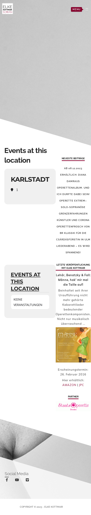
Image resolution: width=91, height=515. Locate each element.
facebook (7, 481)
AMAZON (69, 385)
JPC (81, 385)
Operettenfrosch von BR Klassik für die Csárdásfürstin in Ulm (73, 233)
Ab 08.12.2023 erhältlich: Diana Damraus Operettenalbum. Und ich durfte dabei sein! (73, 181)
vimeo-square (28, 481)
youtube (18, 481)
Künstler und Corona (73, 220)
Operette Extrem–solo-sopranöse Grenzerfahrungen (73, 207)
